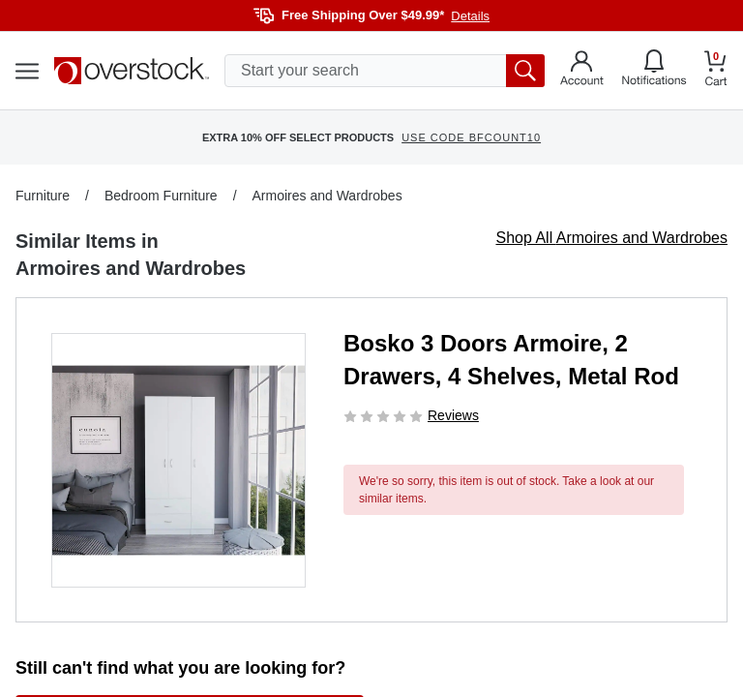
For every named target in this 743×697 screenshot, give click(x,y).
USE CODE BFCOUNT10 (471, 137)
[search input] (384, 70)
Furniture (42, 195)
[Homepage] (131, 70)
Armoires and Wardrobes (327, 195)
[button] (178, 460)
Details (470, 16)
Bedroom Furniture (161, 195)
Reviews (453, 415)
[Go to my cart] (716, 71)
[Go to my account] (582, 70)
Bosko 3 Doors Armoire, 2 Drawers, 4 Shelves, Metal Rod (511, 359)
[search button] (525, 70)
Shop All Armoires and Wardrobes (611, 237)
